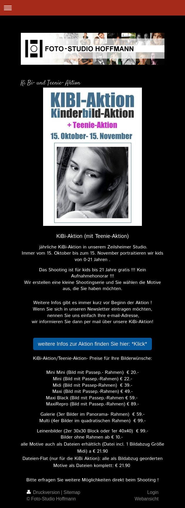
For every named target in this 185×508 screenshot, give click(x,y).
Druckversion (44, 492)
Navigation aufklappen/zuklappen (92, 7)
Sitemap (72, 492)
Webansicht (146, 498)
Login (152, 492)
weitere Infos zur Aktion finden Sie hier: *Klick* (92, 344)
